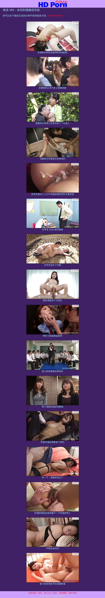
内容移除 (63, 593)
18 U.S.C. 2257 (50, 593)
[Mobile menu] (2, 4)
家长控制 (73, 593)
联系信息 (32, 593)
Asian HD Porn (55, 15)
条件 (40, 593)
